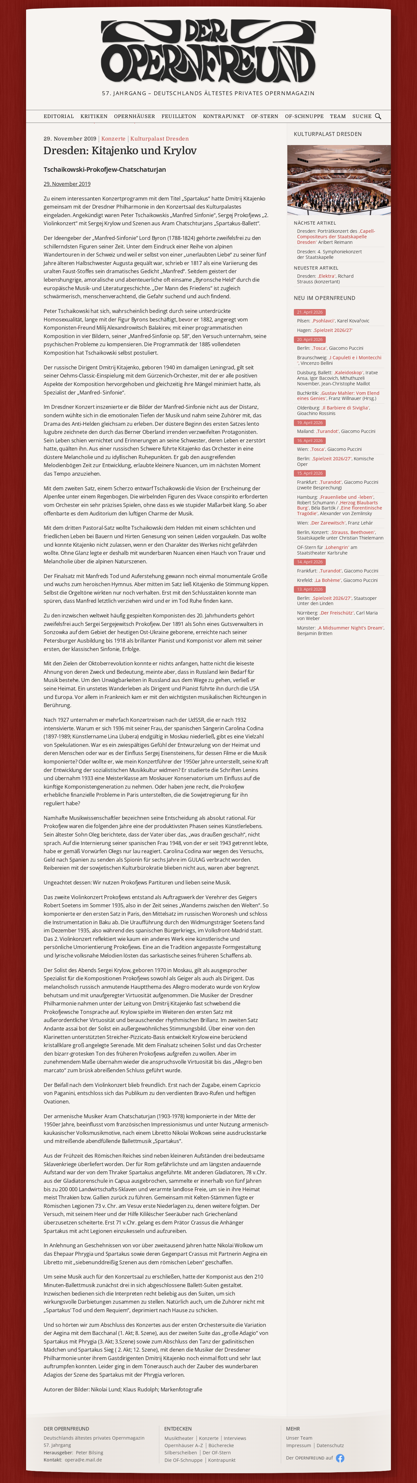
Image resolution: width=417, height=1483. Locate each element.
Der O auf (309, 1458)
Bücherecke (221, 1445)
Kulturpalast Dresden (159, 139)
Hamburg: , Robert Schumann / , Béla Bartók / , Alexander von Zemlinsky (339, 505)
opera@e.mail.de (83, 1460)
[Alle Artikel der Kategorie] (339, 180)
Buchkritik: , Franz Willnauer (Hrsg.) (338, 396)
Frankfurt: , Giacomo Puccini (337, 571)
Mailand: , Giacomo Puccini (336, 431)
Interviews (235, 1438)
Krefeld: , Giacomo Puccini (337, 580)
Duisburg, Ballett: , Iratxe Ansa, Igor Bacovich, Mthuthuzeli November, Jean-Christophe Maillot (337, 378)
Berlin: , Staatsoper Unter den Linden (337, 601)
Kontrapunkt (224, 116)
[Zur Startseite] (208, 51)
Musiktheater (179, 1438)
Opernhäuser (134, 116)
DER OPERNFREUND (66, 1428)
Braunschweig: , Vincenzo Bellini (339, 360)
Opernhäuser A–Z (184, 1445)
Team (338, 116)
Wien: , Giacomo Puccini (329, 449)
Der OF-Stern (217, 1453)
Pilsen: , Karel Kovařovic (333, 321)
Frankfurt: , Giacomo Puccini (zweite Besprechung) (337, 485)
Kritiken (94, 116)
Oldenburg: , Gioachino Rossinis (333, 410)
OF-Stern (265, 116)
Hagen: (325, 330)
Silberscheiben (181, 1453)
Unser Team (299, 1438)
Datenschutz (330, 1445)
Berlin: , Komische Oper (335, 461)
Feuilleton (179, 116)
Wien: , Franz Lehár (335, 523)
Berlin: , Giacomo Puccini (330, 348)
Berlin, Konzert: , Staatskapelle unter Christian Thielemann (340, 535)
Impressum (298, 1445)
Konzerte (113, 139)
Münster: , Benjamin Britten (340, 630)
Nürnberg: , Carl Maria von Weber (337, 615)
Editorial (59, 116)
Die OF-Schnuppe (184, 1460)
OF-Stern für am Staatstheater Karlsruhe (327, 550)
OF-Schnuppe (304, 116)
